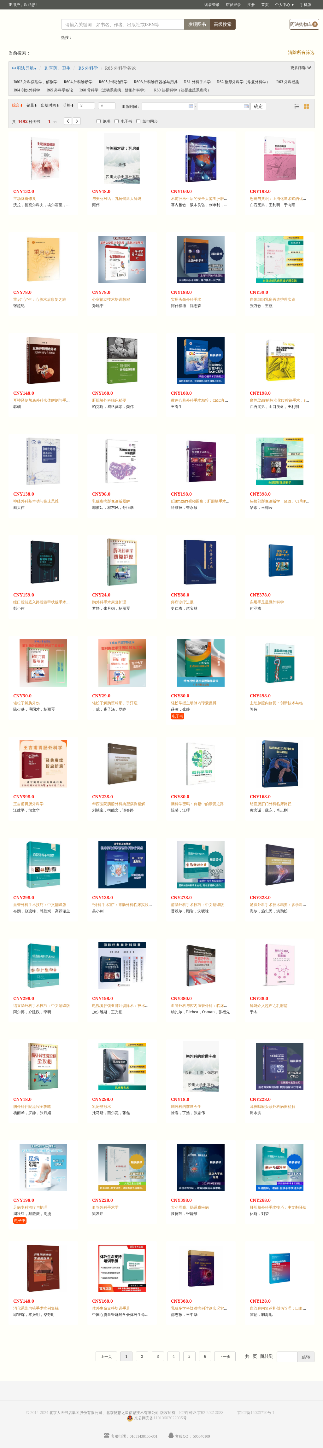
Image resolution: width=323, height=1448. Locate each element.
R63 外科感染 (287, 81)
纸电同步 (147, 121)
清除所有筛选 (301, 52)
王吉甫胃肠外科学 (28, 803)
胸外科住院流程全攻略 (32, 1106)
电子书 (123, 121)
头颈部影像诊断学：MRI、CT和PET (280, 501)
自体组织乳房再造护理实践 (272, 299)
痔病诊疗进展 (182, 602)
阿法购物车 (304, 24)
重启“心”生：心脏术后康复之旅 (39, 299)
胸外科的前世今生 (186, 1106)
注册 (251, 4)
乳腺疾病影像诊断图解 (111, 501)
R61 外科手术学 (197, 81)
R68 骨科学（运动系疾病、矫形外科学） (113, 90)
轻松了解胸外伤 (26, 703)
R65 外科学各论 (59, 90)
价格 (67, 105)
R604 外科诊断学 (78, 81)
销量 (32, 105)
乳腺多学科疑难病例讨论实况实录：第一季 (207, 1308)
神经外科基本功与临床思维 (36, 501)
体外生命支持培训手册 (111, 1308)
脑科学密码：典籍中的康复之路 (197, 803)
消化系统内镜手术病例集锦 (36, 1308)
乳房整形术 (101, 1106)
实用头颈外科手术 (186, 299)
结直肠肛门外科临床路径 (270, 803)
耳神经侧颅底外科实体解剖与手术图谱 (45, 400)
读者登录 (212, 4)
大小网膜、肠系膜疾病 (190, 1207)
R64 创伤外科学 (27, 90)
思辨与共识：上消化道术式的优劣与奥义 (284, 198)
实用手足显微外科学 (267, 602)
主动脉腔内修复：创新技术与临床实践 (282, 703)
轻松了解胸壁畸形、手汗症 (115, 703)
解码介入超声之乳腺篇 (269, 1005)
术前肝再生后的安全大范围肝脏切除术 (203, 198)
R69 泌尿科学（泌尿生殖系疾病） (182, 90)
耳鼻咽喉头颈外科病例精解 (272, 1106)
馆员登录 (233, 4)
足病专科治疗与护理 (30, 1207)
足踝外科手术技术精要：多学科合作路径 (284, 904)
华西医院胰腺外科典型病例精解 (118, 803)
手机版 (305, 4)
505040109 (201, 1436)
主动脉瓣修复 (24, 198)
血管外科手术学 (105, 1207)
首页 (265, 4)
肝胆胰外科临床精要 (109, 400)
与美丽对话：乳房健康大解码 (116, 198)
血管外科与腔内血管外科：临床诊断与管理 (207, 1005)
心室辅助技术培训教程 (111, 299)
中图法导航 (23, 68)
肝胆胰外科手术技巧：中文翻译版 (278, 1207)
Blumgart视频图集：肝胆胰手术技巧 (202, 501)
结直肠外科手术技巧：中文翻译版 (41, 1005)
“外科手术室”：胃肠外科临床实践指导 (124, 904)
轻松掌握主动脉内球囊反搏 (193, 703)
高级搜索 (223, 24)
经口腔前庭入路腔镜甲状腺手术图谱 (43, 602)
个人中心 (282, 4)
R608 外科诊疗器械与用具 (156, 81)
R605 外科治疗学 (113, 81)
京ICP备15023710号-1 (255, 1412)
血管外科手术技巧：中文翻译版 (39, 904)
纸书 (103, 121)
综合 (17, 105)
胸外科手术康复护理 (109, 602)
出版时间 (50, 105)
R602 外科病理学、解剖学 (35, 81)
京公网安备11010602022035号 (160, 1418)
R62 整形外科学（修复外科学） (243, 81)
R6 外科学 (88, 68)
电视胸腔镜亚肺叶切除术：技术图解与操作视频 (132, 1005)
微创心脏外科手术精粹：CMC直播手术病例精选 (211, 400)
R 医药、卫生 (57, 68)
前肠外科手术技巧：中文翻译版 (197, 904)
